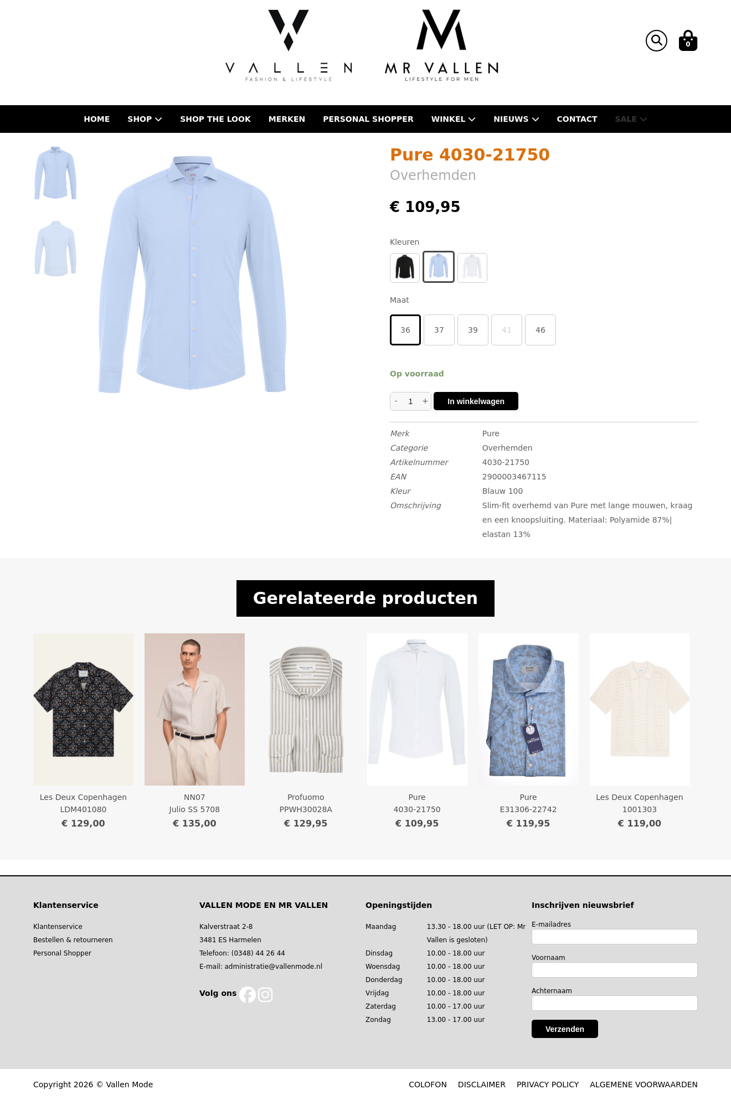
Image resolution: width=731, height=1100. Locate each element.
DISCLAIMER (482, 1084)
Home (97, 119)
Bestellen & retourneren (73, 940)
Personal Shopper (62, 953)
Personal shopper (368, 119)
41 (507, 330)
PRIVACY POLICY (548, 1084)
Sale (631, 119)
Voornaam (548, 958)
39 (473, 330)
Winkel (453, 119)
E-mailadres (551, 924)
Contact (577, 119)
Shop (144, 119)
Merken (287, 119)
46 (540, 330)
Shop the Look (215, 119)
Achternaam (552, 991)
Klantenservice (58, 927)
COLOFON (428, 1084)
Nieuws (516, 119)
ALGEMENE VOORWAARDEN (644, 1084)
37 (439, 330)
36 (405, 330)
